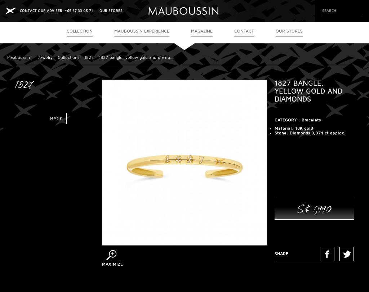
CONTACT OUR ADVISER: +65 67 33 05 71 (56, 11)
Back (56, 118)
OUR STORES (111, 11)
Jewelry (45, 57)
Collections (68, 57)
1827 (89, 57)
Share (281, 254)
